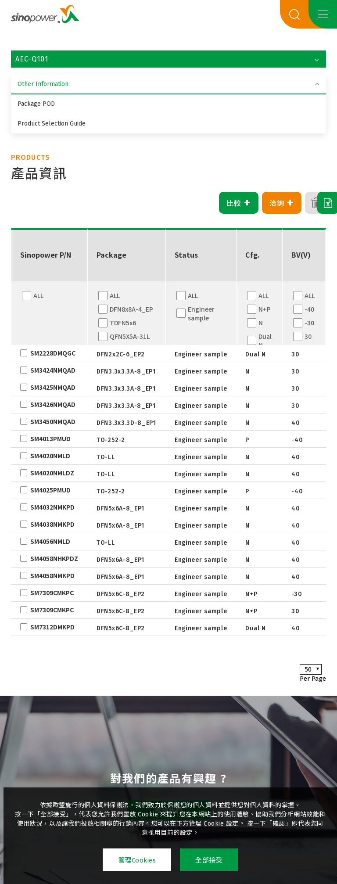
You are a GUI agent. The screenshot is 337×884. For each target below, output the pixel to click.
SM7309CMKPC (52, 592)
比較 (212, 202)
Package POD (36, 104)
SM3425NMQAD (52, 387)
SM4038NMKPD (52, 524)
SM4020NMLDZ (52, 472)
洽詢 (255, 202)
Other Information (43, 84)
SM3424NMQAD (52, 370)
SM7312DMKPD (52, 626)
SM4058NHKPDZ (54, 558)
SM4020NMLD (50, 455)
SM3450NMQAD (52, 421)
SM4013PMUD (50, 438)
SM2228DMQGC (52, 353)
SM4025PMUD (50, 489)
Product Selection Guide (52, 123)
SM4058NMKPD (52, 575)
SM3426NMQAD (52, 404)
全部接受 (208, 860)
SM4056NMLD (50, 541)
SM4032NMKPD (52, 507)
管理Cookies (137, 860)
